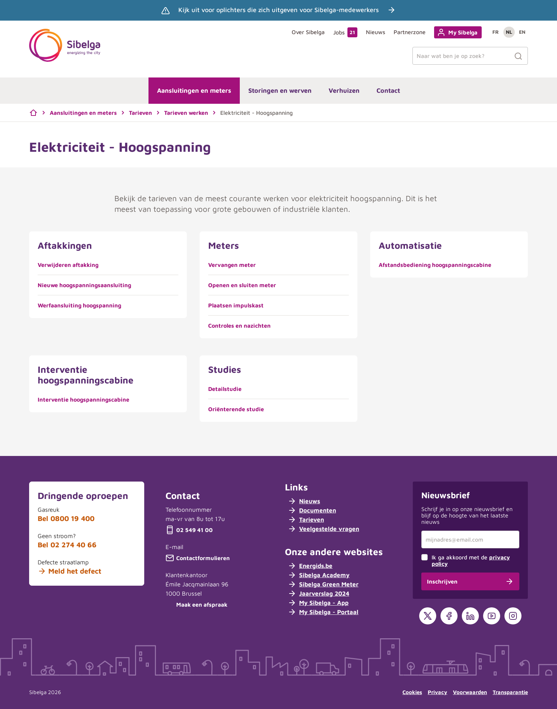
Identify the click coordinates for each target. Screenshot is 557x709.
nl (509, 32)
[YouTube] (491, 615)
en (522, 32)
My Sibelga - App (318, 602)
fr (495, 32)
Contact (388, 90)
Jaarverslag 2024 (318, 593)
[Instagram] (512, 615)
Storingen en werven (280, 90)
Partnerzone (410, 32)
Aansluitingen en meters (194, 90)
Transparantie (510, 692)
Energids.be (310, 566)
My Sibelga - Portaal (323, 612)
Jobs (345, 32)
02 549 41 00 (189, 530)
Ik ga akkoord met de (471, 560)
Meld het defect (69, 571)
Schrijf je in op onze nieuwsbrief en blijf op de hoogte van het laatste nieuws (467, 515)
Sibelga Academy (319, 575)
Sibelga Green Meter (323, 584)
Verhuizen (344, 90)
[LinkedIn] (470, 615)
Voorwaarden (470, 692)
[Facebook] (449, 615)
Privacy (437, 692)
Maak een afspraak (196, 604)
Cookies (412, 692)
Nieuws (375, 32)
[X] (427, 615)
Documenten (312, 510)
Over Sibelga (308, 32)
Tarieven (306, 519)
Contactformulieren (198, 558)
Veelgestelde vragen (323, 529)
